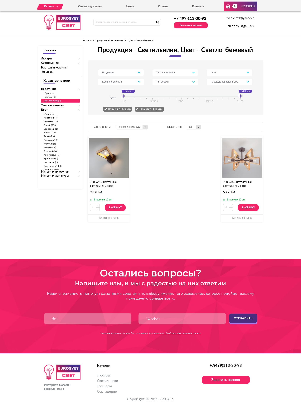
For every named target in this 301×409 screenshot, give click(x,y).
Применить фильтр (119, 109)
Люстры (103, 375)
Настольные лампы (54, 67)
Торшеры (47, 72)
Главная (87, 40)
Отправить (243, 318)
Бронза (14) (50, 132)
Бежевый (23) (51, 121)
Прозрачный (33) (53, 166)
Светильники (107, 381)
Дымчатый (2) (51, 140)
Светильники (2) (52, 100)
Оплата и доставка (90, 6)
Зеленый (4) (50, 147)
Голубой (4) (50, 136)
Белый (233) (50, 125)
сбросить (49, 93)
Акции (130, 6)
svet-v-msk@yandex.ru (240, 18)
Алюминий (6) (51, 118)
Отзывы (163, 6)
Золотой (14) (50, 151)
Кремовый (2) (51, 158)
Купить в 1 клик (109, 218)
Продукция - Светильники (109, 40)
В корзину (115, 207)
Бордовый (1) (51, 129)
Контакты (198, 6)
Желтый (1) (50, 144)
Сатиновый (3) (51, 170)
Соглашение (107, 391)
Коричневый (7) (52, 155)
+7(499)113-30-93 (190, 19)
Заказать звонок (190, 25)
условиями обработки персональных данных (176, 333)
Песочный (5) (51, 162)
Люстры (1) (50, 97)
